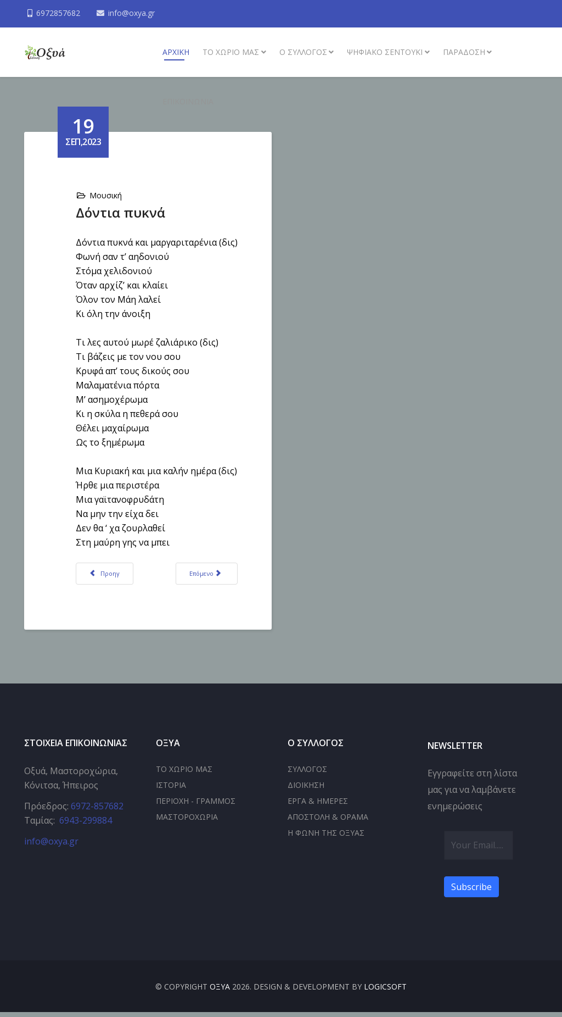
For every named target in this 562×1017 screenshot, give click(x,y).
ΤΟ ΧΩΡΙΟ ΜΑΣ (184, 774)
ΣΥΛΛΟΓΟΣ (307, 774)
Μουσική (110, 195)
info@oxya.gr (134, 13)
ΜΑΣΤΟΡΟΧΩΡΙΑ (187, 821)
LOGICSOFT (385, 991)
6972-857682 (97, 811)
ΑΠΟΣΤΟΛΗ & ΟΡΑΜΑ (328, 821)
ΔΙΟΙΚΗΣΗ (306, 790)
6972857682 (59, 13)
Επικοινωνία (187, 101)
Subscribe (471, 892)
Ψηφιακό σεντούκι (385, 52)
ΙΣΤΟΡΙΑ (171, 790)
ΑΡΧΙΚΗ (175, 52)
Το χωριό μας (231, 52)
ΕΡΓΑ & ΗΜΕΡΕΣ (318, 806)
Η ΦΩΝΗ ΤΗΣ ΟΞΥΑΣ (326, 837)
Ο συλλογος (303, 52)
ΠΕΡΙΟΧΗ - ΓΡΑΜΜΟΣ (195, 806)
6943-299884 (85, 825)
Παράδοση (464, 52)
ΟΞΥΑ (220, 991)
